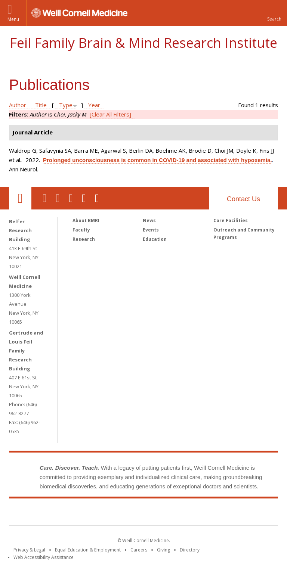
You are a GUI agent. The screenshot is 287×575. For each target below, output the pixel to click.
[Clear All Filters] (110, 114)
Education (155, 239)
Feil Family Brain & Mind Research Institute (143, 43)
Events (151, 230)
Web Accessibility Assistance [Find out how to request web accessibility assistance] (43, 557)
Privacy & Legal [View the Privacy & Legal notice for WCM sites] (29, 550)
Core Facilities (230, 220)
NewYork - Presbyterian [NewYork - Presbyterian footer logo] (206, 513)
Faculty (81, 230)
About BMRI (85, 220)
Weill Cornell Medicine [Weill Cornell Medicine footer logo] (89, 513)
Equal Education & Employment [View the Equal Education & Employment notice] (88, 550)
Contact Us (243, 199)
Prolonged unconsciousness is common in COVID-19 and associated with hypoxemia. (157, 160)
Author (17, 105)
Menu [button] (13, 19)
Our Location (20, 198)
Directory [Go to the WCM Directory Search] (190, 550)
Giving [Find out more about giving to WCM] (163, 550)
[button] (274, 13)
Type (65, 105)
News (149, 220)
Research (83, 239)
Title (41, 105)
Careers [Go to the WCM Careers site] (138, 550)
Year (94, 105)
